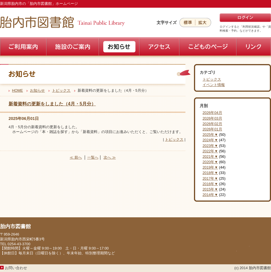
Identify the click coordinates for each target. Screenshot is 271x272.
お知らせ (37, 90)
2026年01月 (212, 129)
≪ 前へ (76, 157)
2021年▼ (210, 156)
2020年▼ (210, 162)
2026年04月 (212, 113)
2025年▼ (210, 134)
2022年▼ (210, 151)
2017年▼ (210, 178)
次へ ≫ (110, 157)
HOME (17, 90)
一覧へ (92, 157)
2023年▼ (210, 146)
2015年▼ (210, 189)
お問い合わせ (16, 268)
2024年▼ (210, 140)
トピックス (61, 90)
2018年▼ (210, 173)
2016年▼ (210, 184)
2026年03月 (212, 118)
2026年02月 (212, 124)
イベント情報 (214, 85)
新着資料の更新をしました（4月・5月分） (52, 103)
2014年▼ (210, 195)
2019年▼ (210, 167)
